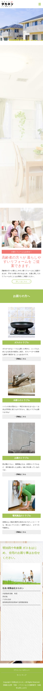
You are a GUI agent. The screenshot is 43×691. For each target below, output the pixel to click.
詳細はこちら (21, 359)
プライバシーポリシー (22, 670)
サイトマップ (21, 675)
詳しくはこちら (21, 281)
